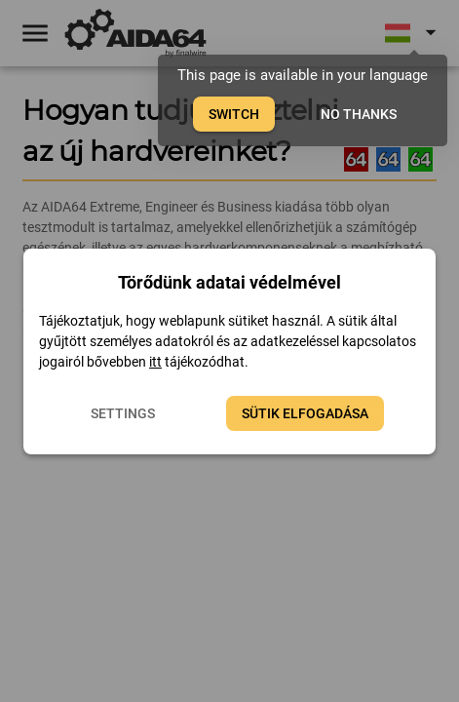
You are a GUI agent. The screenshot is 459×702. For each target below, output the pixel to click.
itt (155, 362)
